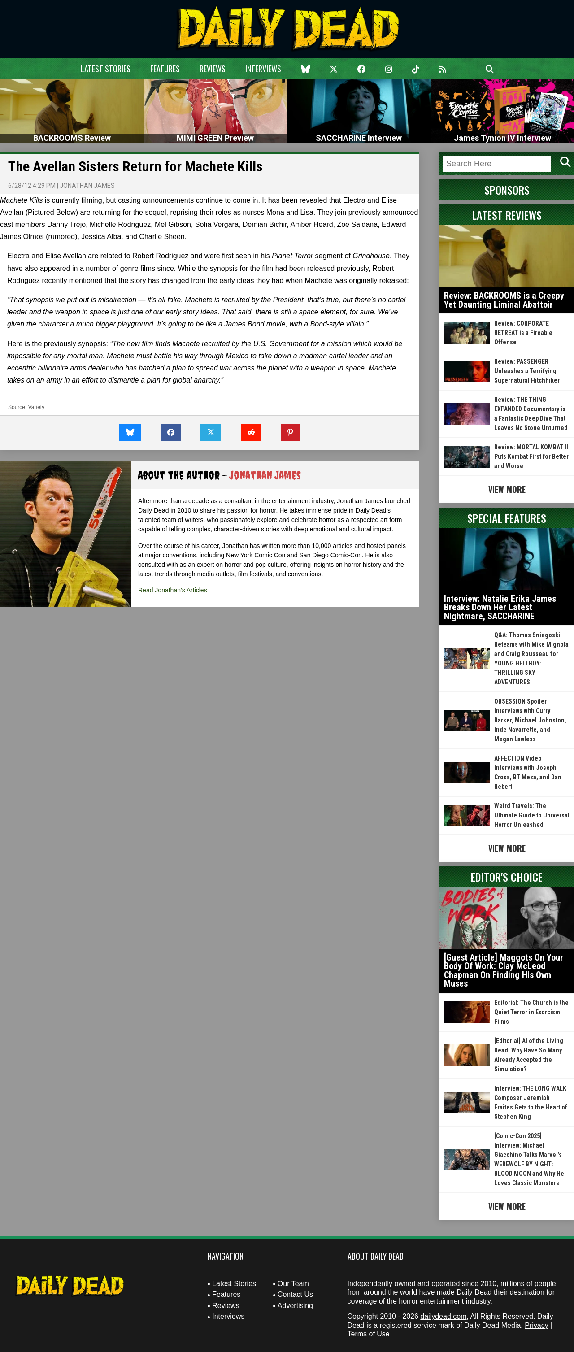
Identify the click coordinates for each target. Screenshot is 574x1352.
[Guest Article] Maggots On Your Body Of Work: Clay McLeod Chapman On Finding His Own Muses (503, 970)
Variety (36, 407)
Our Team (293, 1283)
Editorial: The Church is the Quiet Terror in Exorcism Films (531, 1012)
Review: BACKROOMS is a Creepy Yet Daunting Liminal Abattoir (504, 300)
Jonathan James (87, 185)
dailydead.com (443, 1316)
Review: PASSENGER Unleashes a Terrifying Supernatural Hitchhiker (527, 371)
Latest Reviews (507, 215)
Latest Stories (105, 68)
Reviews (213, 68)
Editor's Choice (507, 877)
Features (165, 68)
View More (507, 489)
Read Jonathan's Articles (172, 590)
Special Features (506, 518)
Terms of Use (369, 1334)
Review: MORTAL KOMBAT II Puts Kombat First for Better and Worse (531, 456)
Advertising (295, 1305)
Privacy (536, 1325)
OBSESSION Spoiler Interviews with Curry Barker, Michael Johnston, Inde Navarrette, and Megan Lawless (530, 720)
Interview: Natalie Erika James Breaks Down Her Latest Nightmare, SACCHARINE (500, 607)
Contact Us (295, 1294)
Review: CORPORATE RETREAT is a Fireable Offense (523, 333)
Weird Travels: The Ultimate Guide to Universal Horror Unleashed (532, 815)
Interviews (263, 68)
